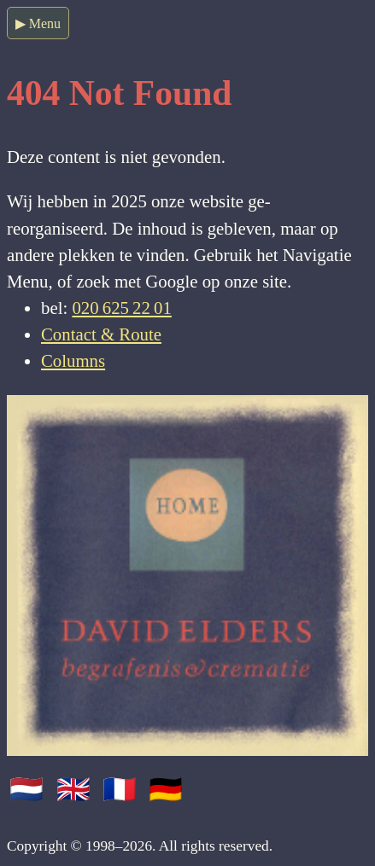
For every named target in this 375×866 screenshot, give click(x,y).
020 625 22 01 (121, 307)
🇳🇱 (29, 789)
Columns (73, 360)
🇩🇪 (166, 789)
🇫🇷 (123, 789)
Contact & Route (101, 334)
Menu (45, 23)
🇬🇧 (76, 789)
